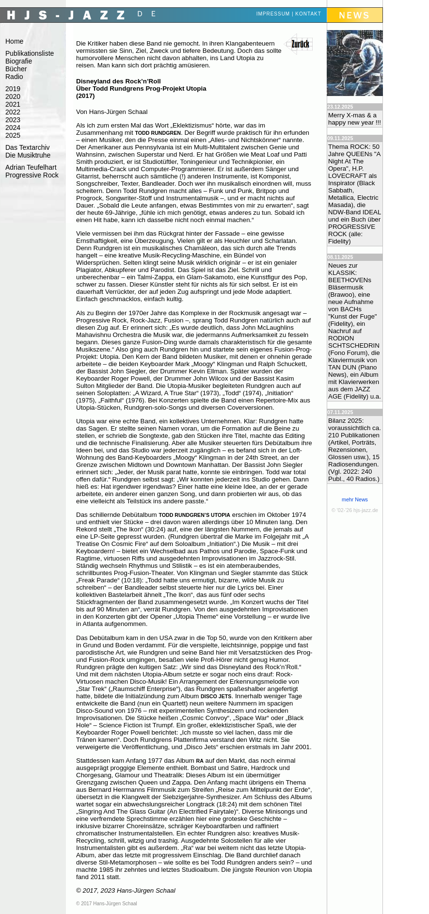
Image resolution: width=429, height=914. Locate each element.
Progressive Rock (32, 175)
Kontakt (308, 13)
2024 (12, 127)
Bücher (16, 69)
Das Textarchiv (27, 147)
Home (14, 41)
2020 (12, 96)
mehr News (355, 499)
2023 (12, 120)
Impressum (273, 13)
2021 (12, 104)
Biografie (18, 61)
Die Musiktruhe (27, 155)
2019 (12, 89)
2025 (12, 135)
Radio (14, 76)
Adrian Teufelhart (31, 167)
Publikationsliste (29, 53)
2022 (12, 112)
